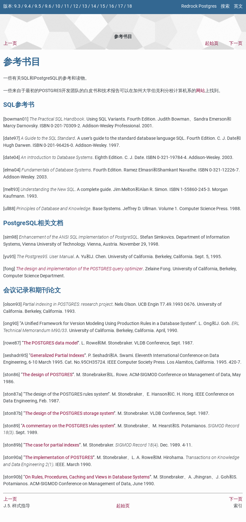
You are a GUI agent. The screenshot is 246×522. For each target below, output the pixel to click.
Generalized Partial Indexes (57, 355)
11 (66, 6)
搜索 (225, 6)
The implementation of (59, 457)
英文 (238, 6)
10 (57, 6)
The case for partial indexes (52, 445)
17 (120, 6)
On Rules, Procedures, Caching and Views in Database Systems (87, 477)
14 (93, 6)
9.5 (38, 6)
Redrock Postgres (199, 6)
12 (75, 6)
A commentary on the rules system (68, 426)
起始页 (211, 43)
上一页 (10, 43)
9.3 (17, 6)
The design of (47, 374)
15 (102, 6)
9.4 (27, 6)
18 (129, 6)
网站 (200, 90)
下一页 (235, 43)
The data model (50, 343)
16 (111, 6)
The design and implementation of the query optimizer (79, 269)
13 (84, 6)
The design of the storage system (69, 413)
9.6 (48, 6)
